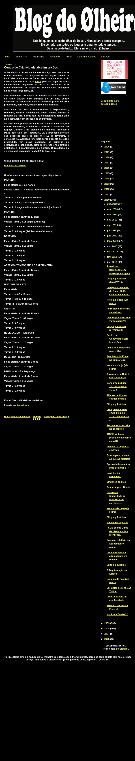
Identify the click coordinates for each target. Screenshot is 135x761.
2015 (107, 173)
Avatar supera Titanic (118, 487)
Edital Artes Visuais (15, 165)
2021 (107, 152)
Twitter (68, 56)
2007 (107, 633)
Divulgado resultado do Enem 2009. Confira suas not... (118, 291)
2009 (107, 623)
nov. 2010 (112, 209)
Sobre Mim (21, 56)
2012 (107, 189)
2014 (107, 178)
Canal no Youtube (86, 56)
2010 (107, 199)
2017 (107, 162)
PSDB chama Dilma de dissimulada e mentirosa (117, 531)
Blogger (123, 648)
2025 (107, 146)
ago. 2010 (113, 225)
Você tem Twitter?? (117, 614)
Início (7, 56)
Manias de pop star (117, 522)
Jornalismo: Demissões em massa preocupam (118, 270)
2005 (107, 639)
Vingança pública (116, 482)
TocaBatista (38, 56)
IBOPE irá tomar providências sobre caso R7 (119, 437)
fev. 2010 (112, 256)
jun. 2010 (112, 235)
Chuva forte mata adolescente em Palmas (117, 556)
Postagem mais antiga (56, 416)
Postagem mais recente (17, 416)
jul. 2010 (112, 230)
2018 (107, 157)
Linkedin (105, 56)
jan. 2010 (112, 262)
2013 (107, 183)
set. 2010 (112, 219)
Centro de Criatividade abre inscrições (117, 339)
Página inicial (37, 418)
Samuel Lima (23, 405)
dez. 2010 (112, 204)
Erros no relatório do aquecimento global (118, 543)
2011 (107, 194)
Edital (38, 81)
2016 (107, 168)
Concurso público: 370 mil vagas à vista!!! (117, 386)
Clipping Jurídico (116, 404)
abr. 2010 (112, 246)
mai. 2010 (112, 241)
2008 (107, 628)
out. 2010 (112, 214)
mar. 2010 (113, 251)
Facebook (55, 56)
